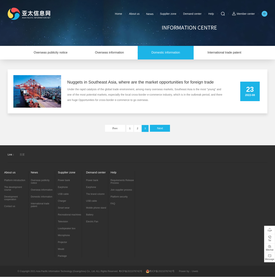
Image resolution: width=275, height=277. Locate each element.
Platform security (119, 197)
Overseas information (109, 52)
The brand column (95, 194)
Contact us (9, 206)
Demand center (192, 13)
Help (211, 13)
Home (118, 13)
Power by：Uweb (188, 271)
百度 (22, 154)
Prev (115, 128)
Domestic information (166, 52)
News (150, 13)
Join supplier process (121, 190)
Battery (89, 215)
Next (160, 128)
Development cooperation (11, 198)
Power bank (64, 180)
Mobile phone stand (96, 208)
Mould (61, 249)
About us (134, 13)
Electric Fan (92, 221)
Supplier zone (168, 13)
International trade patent (226, 52)
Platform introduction (14, 180)
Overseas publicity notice (49, 52)
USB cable (63, 194)
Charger (62, 201)
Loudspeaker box (66, 228)
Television (63, 221)
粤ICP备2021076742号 (160, 271)
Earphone (63, 187)
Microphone (64, 235)
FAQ (113, 203)
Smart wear (64, 208)
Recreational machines (69, 215)
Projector (62, 242)
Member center (246, 13)
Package (62, 256)
